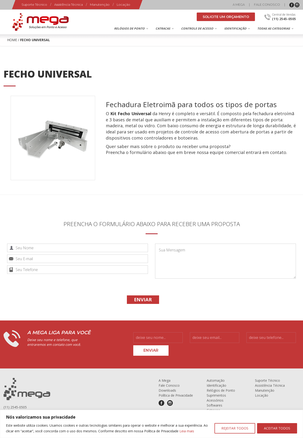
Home (12, 40)
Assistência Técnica (68, 4)
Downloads (167, 390)
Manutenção (100, 4)
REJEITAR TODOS (234, 428)
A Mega (239, 4)
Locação (123, 4)
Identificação (216, 385)
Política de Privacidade (176, 395)
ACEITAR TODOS (277, 428)
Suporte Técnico (34, 4)
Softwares (214, 405)
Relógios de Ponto (221, 390)
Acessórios (215, 400)
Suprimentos (216, 395)
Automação (216, 380)
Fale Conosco (267, 4)
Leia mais (186, 431)
